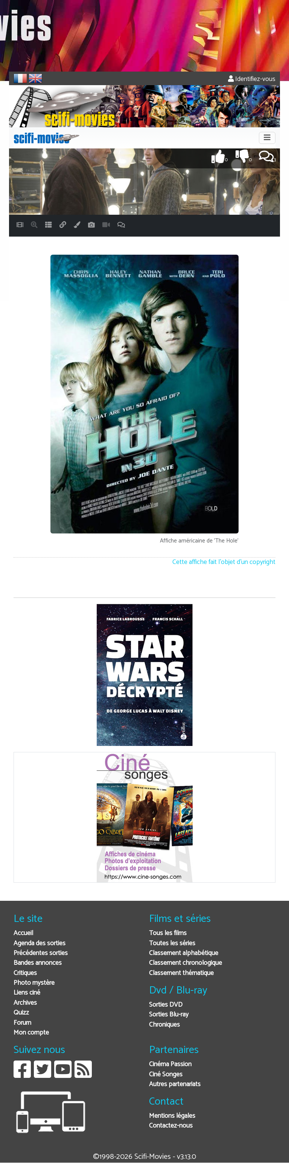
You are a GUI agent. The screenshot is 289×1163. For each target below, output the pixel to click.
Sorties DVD (166, 1004)
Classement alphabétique (183, 953)
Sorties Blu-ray (169, 1014)
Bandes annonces (38, 963)
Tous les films (168, 933)
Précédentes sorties (41, 953)
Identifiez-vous (251, 79)
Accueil (23, 933)
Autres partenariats (175, 1084)
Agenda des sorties (39, 943)
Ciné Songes (166, 1074)
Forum (22, 1023)
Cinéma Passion (170, 1064)
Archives (25, 1003)
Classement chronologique (185, 963)
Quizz (21, 1012)
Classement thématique (181, 973)
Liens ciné (27, 992)
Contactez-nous (171, 1125)
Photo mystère (34, 983)
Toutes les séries (172, 943)
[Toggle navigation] (267, 138)
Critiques (25, 973)
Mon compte (31, 1032)
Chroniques (164, 1024)
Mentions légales (172, 1116)
